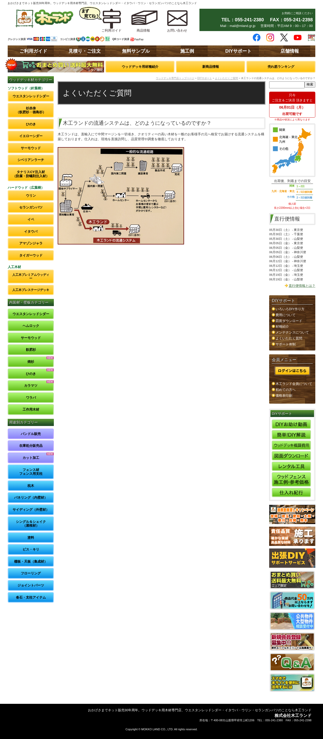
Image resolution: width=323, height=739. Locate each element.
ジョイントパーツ (30, 585)
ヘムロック (31, 326)
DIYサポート (238, 51)
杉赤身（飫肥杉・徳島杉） (31, 110)
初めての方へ (286, 390)
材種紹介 (282, 326)
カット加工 (31, 458)
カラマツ (30, 385)
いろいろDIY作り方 (290, 309)
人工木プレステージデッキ (30, 289)
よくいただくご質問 (226, 78)
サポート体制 (286, 344)
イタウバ (30, 231)
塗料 (30, 537)
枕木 (30, 486)
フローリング (31, 573)
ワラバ (31, 398)
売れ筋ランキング (281, 67)
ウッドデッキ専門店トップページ (175, 78)
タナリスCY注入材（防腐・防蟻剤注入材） (31, 174)
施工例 (187, 51)
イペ (30, 219)
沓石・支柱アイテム (31, 597)
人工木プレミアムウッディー (30, 276)
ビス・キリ (31, 549)
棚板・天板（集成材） (30, 561)
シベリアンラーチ (30, 160)
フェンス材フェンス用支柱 (31, 472)
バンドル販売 (31, 434)
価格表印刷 (284, 395)
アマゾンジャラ (31, 243)
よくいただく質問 (289, 338)
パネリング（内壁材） (30, 497)
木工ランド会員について (294, 384)
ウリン (31, 195)
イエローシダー (31, 136)
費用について (286, 315)
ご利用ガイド (33, 51)
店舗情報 (289, 51)
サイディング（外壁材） (31, 509)
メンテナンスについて (292, 332)
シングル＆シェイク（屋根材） (31, 524)
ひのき (31, 124)
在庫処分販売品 (31, 446)
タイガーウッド (31, 255)
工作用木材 (31, 409)
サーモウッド (31, 148)
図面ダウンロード (289, 321)
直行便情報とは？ (302, 286)
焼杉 (30, 362)
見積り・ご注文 (84, 51)
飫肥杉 (31, 350)
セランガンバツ (31, 207)
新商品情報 (210, 67)
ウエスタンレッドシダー (31, 96)
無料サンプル (136, 51)
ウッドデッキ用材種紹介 (140, 67)
